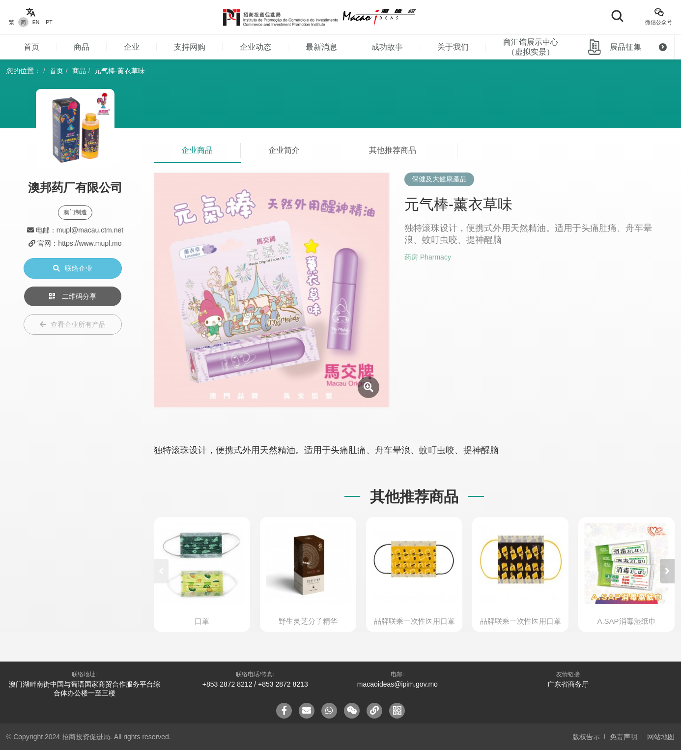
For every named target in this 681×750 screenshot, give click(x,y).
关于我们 (453, 47)
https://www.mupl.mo (89, 243)
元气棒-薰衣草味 (119, 71)
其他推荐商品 (392, 150)
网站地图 (661, 737)
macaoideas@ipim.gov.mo (397, 684)
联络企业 (72, 268)
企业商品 (197, 150)
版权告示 (586, 737)
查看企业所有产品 (73, 324)
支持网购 (189, 47)
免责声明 (623, 737)
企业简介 (284, 150)
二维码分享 (72, 296)
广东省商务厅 (568, 684)
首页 (31, 47)
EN (36, 22)
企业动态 (255, 47)
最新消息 (321, 47)
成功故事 (387, 47)
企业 (132, 47)
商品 (81, 47)
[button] (667, 571)
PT (49, 22)
